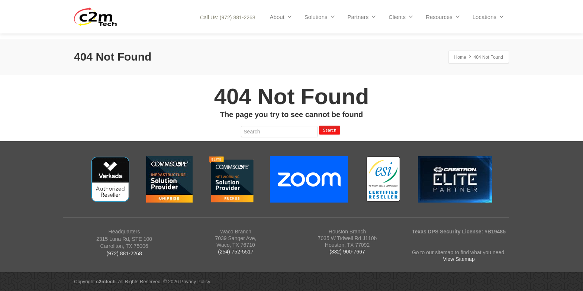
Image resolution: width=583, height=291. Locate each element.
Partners (362, 16)
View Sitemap (458, 259)
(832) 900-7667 (347, 252)
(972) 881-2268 (124, 253)
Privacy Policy (195, 281)
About (281, 16)
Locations (488, 16)
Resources (443, 16)
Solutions (320, 16)
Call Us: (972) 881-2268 (227, 17)
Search (329, 130)
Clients (401, 16)
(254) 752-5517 (236, 252)
